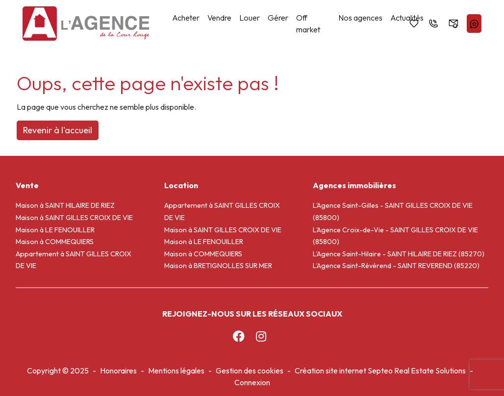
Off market (308, 23)
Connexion (252, 382)
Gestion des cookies (249, 370)
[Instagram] (261, 336)
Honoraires (118, 370)
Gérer (278, 18)
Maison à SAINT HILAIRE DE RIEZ (65, 205)
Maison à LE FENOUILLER (55, 229)
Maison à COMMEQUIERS (55, 241)
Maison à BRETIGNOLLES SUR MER (218, 265)
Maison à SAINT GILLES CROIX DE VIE (74, 217)
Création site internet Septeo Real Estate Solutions (380, 370)
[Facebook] (239, 336)
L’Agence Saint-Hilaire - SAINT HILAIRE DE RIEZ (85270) (398, 253)
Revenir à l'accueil (57, 130)
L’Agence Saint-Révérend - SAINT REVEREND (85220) (396, 265)
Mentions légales (176, 370)
